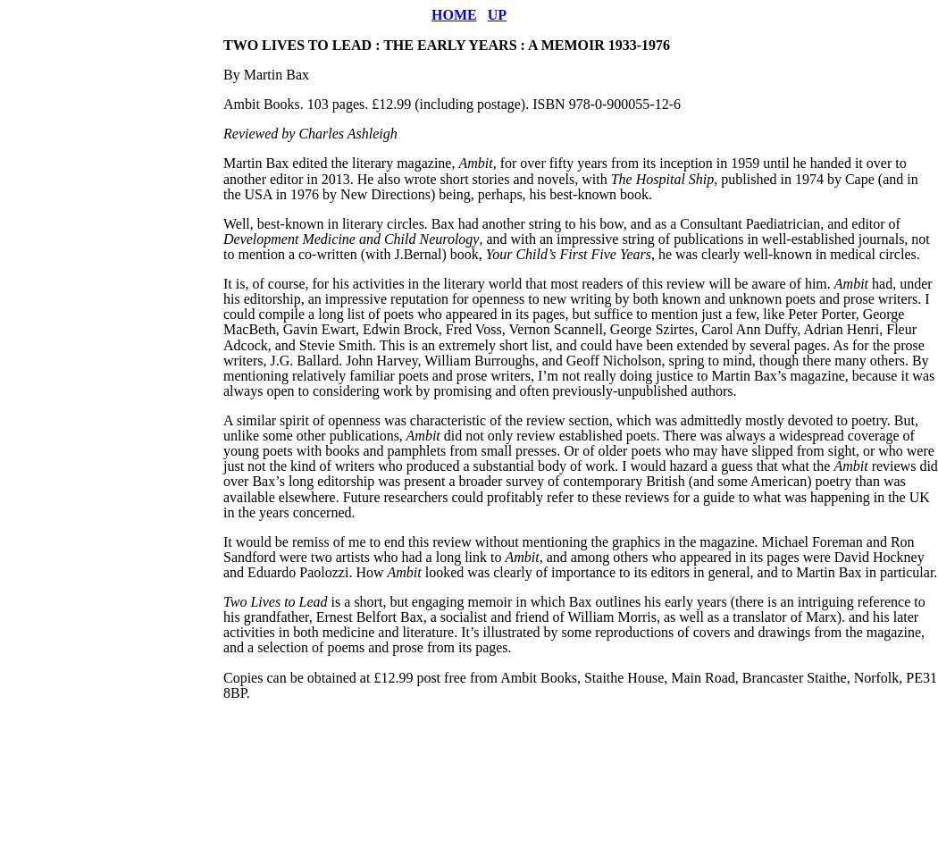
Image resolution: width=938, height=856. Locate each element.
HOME (454, 14)
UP (497, 14)
